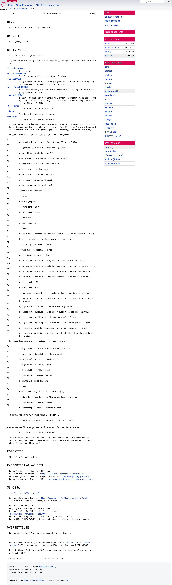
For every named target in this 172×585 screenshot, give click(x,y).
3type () (112, 163)
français (108, 83)
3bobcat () (113, 159)
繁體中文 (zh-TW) (113, 136)
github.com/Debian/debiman (34, 580)
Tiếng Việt (109, 128)
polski (107, 99)
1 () (109, 147)
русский (109, 107)
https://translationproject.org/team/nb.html (68, 479)
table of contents (114, 32)
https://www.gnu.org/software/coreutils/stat (63, 498)
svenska (108, 115)
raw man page (111, 25)
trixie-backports (112, 47)
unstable (12, 9)
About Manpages (24, 5)
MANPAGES (12, 1)
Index (10, 5)
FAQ (37, 5)
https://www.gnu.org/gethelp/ (73, 476)
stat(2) (13, 493)
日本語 (108, 87)
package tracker (112, 21)
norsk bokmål (111, 91)
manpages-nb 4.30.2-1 (47, 567)
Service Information (50, 5)
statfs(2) (24, 493)
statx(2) (35, 493)
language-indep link (114, 16)
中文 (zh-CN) (111, 132)
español (108, 79)
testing (108, 51)
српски (108, 111)
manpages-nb (22, 9)
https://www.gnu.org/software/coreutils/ (62, 474)
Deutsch (108, 71)
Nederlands (110, 95)
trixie (107, 43)
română (108, 103)
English (108, 75)
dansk (107, 67)
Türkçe (108, 119)
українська (110, 123)
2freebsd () (114, 155)
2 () (110, 151)
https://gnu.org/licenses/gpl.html (28, 514)
